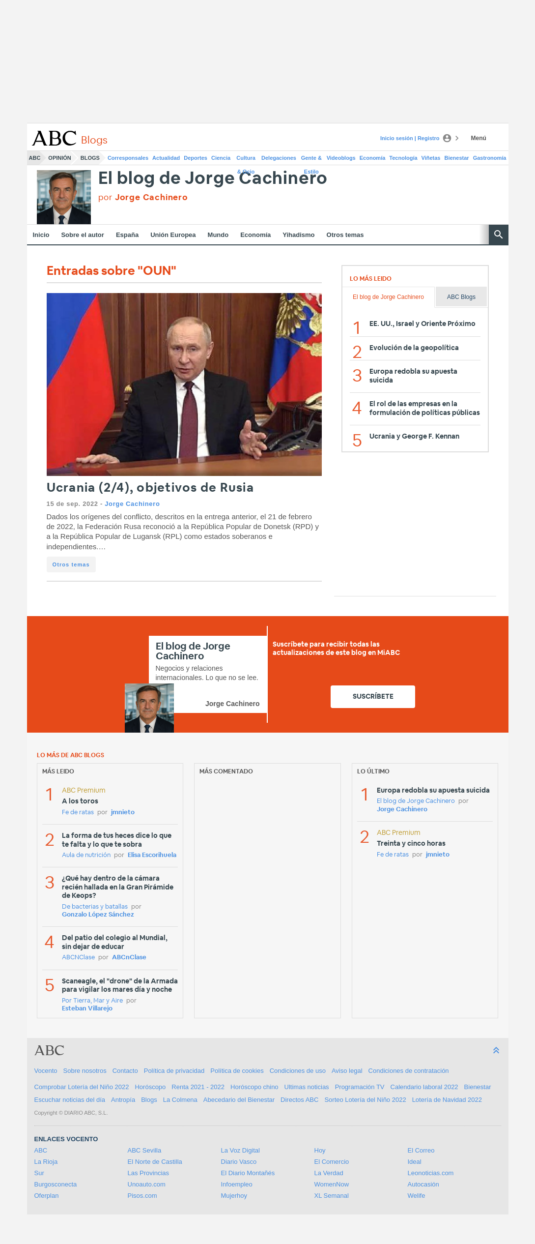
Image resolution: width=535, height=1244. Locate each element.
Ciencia (220, 158)
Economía (373, 158)
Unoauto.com (147, 1184)
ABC (35, 158)
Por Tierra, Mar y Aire (92, 1001)
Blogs (90, 158)
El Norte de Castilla (155, 1161)
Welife (416, 1195)
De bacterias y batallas (95, 907)
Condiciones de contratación (408, 1070)
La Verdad (328, 1173)
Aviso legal (347, 1070)
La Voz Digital (240, 1150)
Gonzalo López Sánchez (98, 915)
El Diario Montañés (248, 1173)
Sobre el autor (82, 234)
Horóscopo (150, 1087)
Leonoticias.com (431, 1173)
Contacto (125, 1070)
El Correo (421, 1150)
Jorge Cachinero (132, 503)
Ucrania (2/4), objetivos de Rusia (150, 488)
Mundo (218, 234)
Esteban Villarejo (87, 1009)
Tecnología (403, 158)
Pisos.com (142, 1195)
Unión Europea (173, 234)
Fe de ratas (78, 812)
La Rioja (46, 1161)
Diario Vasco (239, 1161)
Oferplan (46, 1195)
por (143, 197)
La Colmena (180, 1099)
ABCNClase (78, 957)
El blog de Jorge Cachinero (213, 178)
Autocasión (423, 1184)
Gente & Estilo (311, 160)
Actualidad (166, 158)
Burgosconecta (55, 1184)
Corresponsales (128, 158)
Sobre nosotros (85, 1070)
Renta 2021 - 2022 (198, 1087)
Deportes (195, 158)
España (127, 234)
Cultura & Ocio (245, 160)
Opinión (59, 158)
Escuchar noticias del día (70, 1099)
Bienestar (457, 158)
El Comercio (331, 1161)
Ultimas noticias (306, 1087)
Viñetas (431, 158)
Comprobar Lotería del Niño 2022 (81, 1087)
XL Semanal (331, 1195)
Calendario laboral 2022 (424, 1087)
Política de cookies (236, 1070)
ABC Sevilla (145, 1150)
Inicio (41, 234)
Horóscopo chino (254, 1087)
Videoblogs (341, 158)
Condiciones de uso (298, 1070)
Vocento (45, 1070)
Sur (39, 1173)
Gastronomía (490, 158)
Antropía (123, 1099)
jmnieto (123, 812)
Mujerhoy (234, 1195)
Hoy (320, 1150)
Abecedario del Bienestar (239, 1099)
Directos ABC (299, 1099)
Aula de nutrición (86, 855)
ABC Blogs (461, 297)
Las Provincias (148, 1173)
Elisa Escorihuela (152, 855)
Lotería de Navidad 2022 (447, 1099)
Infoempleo (237, 1184)
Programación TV (360, 1087)
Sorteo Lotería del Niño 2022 (365, 1099)
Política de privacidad (174, 1070)
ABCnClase (129, 957)
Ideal (415, 1161)
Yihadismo (298, 234)
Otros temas (345, 234)
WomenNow (331, 1184)
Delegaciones (278, 158)
